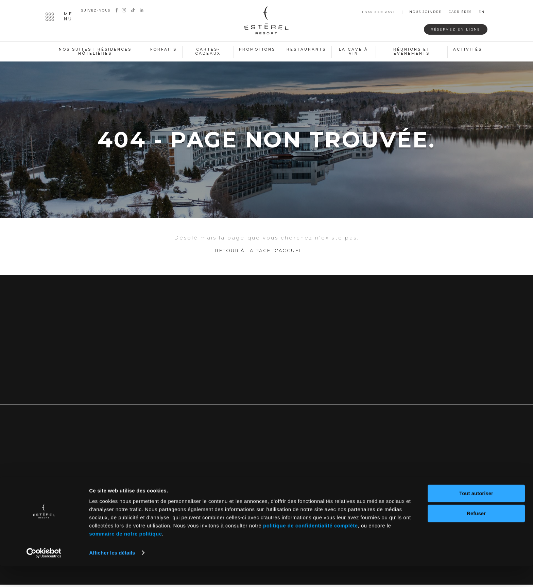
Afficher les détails (112, 573)
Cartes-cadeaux (208, 51)
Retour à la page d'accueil (259, 254)
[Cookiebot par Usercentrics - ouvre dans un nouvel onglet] (44, 574)
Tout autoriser (476, 514)
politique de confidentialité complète (310, 547)
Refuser (476, 534)
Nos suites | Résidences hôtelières (95, 51)
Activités (467, 49)
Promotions (257, 49)
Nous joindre (425, 12)
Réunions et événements (411, 51)
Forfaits (163, 49)
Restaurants (306, 49)
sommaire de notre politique (125, 555)
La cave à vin (353, 51)
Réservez (450, 29)
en (482, 12)
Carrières (460, 12)
